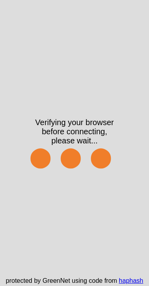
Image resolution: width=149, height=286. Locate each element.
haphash (131, 280)
